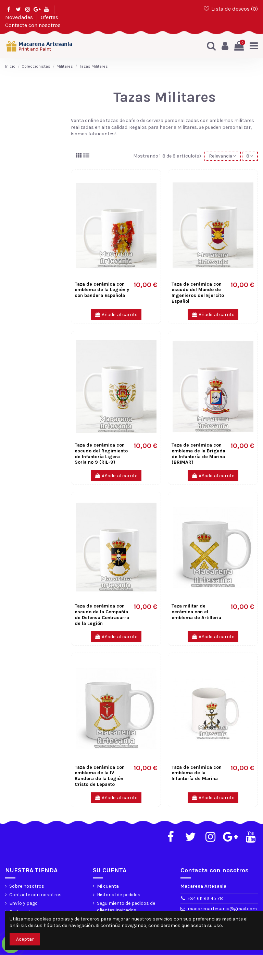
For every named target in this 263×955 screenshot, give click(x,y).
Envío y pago (23, 903)
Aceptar (25, 939)
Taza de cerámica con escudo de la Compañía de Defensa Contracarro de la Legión (102, 614)
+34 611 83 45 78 (205, 899)
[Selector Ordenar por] (221, 156)
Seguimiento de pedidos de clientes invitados (126, 907)
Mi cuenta (108, 886)
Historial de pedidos (118, 895)
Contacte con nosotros (33, 25)
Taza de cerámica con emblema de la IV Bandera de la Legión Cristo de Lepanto (100, 775)
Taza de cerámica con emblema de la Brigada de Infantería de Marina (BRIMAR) (198, 453)
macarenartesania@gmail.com (222, 909)
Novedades (19, 17)
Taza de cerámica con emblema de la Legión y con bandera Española (102, 290)
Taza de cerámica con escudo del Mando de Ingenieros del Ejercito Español (198, 292)
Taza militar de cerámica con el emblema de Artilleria (196, 612)
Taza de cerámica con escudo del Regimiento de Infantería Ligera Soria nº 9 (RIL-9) (101, 453)
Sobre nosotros (26, 886)
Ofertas (50, 17)
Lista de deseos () (230, 8)
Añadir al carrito (116, 315)
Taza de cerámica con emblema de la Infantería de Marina (197, 773)
